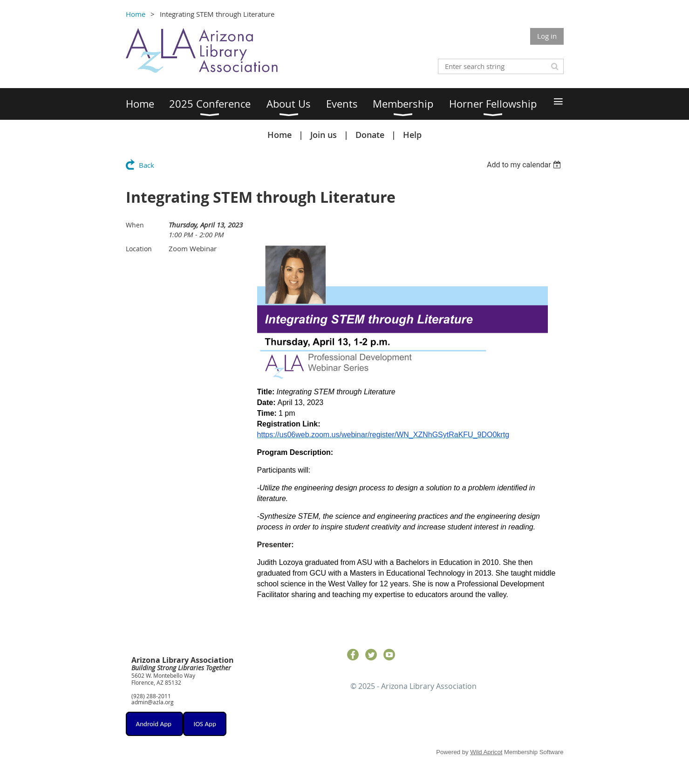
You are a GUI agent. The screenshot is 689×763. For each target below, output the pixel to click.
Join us (323, 134)
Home (135, 14)
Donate (369, 134)
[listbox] (525, 165)
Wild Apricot (486, 752)
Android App (154, 724)
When (135, 224)
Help (412, 134)
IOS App (204, 724)
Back (146, 165)
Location (139, 248)
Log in (547, 36)
